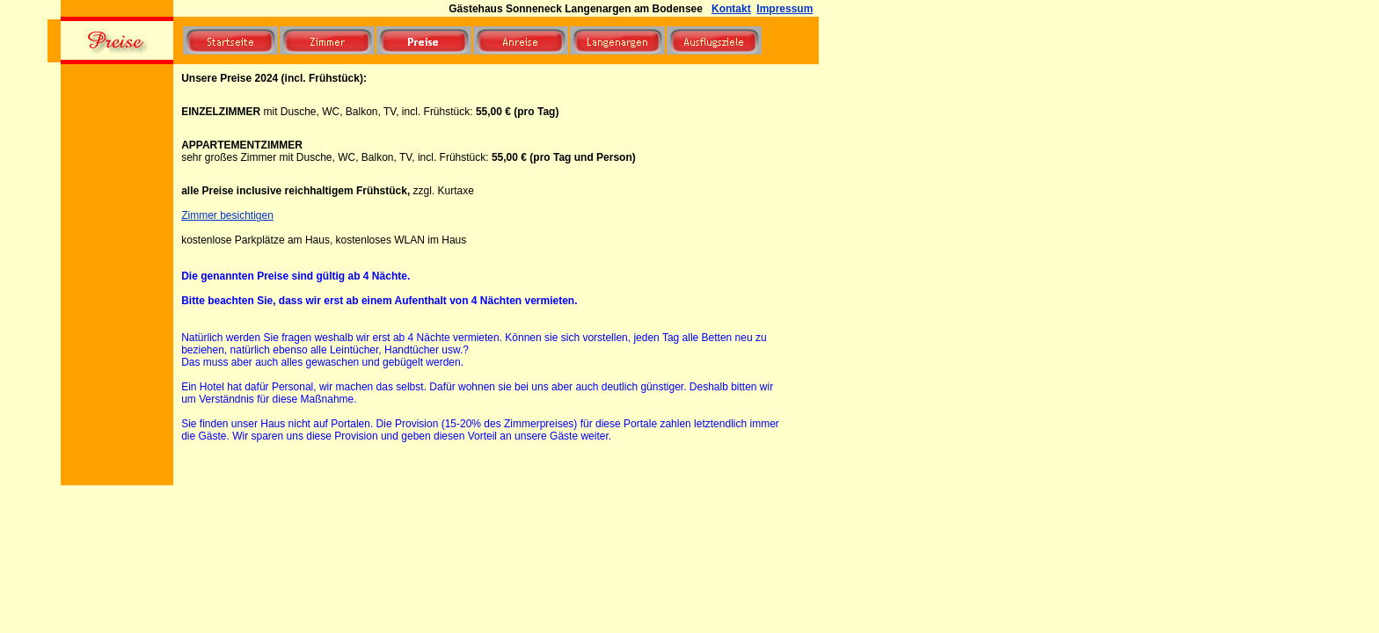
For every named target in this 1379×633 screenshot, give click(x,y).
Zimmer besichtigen (227, 215)
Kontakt (731, 9)
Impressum (784, 9)
